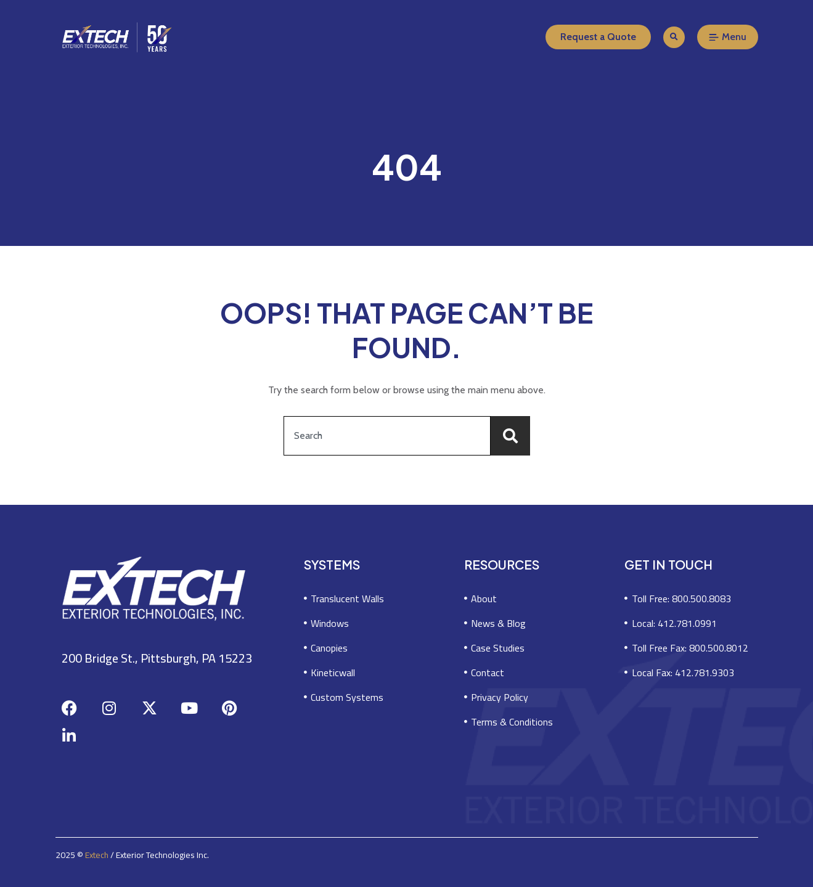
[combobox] (387, 436)
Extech (96, 855)
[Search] (510, 436)
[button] (674, 37)
